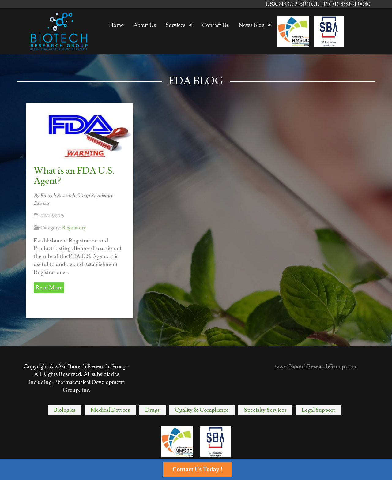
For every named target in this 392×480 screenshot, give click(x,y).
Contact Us (215, 25)
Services (175, 25)
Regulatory (74, 228)
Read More (49, 287)
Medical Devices (110, 410)
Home (116, 25)
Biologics (64, 410)
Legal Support (318, 410)
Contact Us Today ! (197, 469)
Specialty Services (265, 410)
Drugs (152, 410)
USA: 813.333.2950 (286, 4)
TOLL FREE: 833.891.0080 (339, 4)
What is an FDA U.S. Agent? (74, 176)
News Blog (251, 25)
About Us (145, 25)
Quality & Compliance (202, 410)
